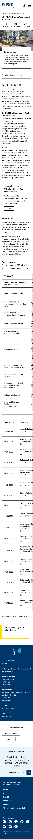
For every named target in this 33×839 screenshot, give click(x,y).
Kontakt (6, 797)
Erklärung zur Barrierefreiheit (14, 808)
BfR (3, 17)
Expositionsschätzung (18, 14)
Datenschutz (7, 804)
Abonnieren (16, 772)
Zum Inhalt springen (12, 76)
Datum (9, 424)
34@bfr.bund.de (7, 716)
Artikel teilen (15, 25)
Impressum (7, 801)
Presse (5, 789)
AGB (4, 793)
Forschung (5, 14)
